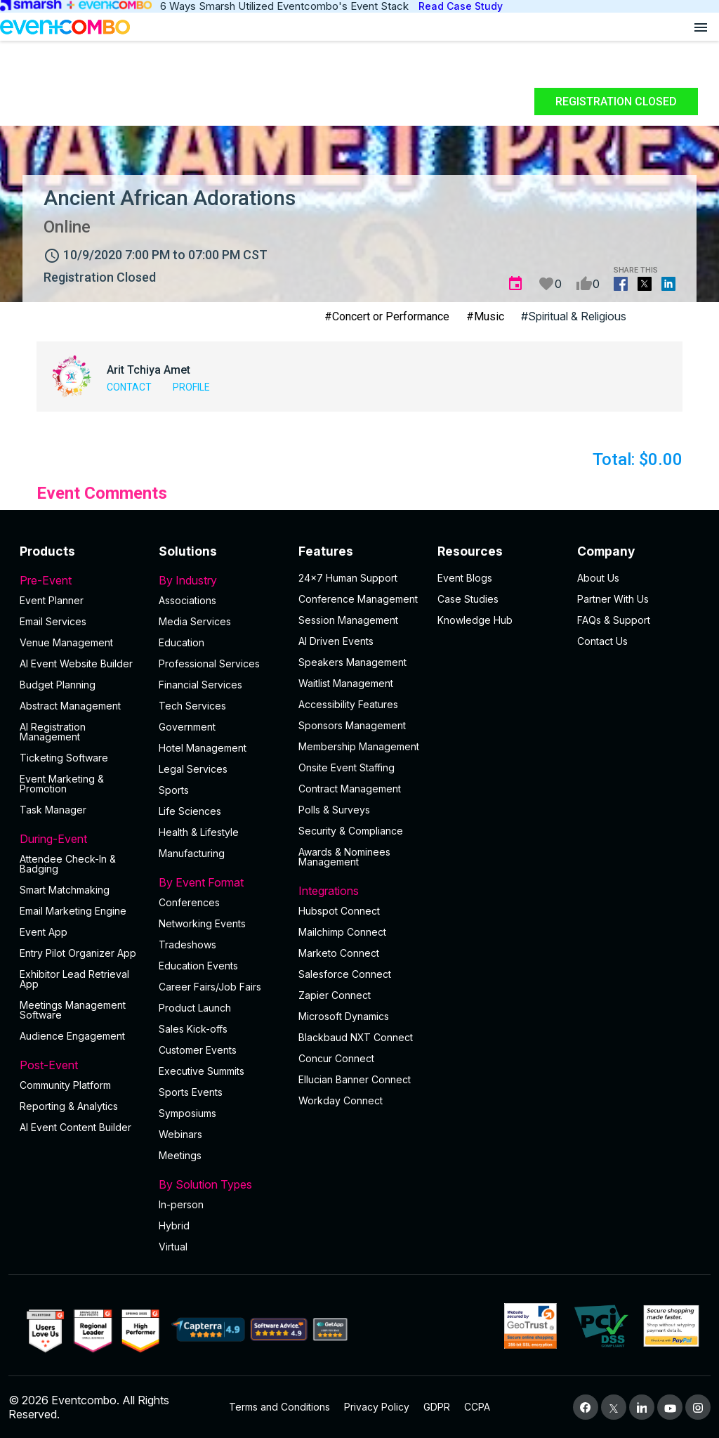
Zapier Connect (334, 995)
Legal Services (193, 769)
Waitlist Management (345, 683)
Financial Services (200, 685)
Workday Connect (340, 1100)
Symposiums (187, 1113)
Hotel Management (202, 748)
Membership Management (358, 746)
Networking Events (202, 923)
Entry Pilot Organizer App (78, 953)
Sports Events (191, 1092)
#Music (485, 316)
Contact (129, 387)
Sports (174, 790)
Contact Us (602, 641)
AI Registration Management (53, 732)
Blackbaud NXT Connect (355, 1037)
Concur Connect (336, 1058)
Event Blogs (464, 578)
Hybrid (174, 1225)
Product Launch (195, 1008)
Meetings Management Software (73, 1010)
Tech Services (192, 706)
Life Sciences (190, 811)
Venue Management (66, 642)
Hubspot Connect (339, 911)
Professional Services (209, 663)
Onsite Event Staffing (346, 767)
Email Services (53, 621)
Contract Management (349, 789)
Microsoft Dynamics (343, 1016)
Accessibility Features (348, 704)
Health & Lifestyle (199, 832)
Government (187, 727)
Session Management (348, 620)
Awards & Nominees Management (344, 857)
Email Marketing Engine (73, 911)
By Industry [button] (220, 580)
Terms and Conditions (279, 1407)
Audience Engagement (72, 1036)
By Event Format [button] (220, 882)
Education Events (198, 966)
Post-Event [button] (81, 1065)
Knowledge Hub (475, 620)
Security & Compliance (350, 831)
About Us (598, 578)
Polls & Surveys (334, 810)
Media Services (195, 621)
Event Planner (52, 600)
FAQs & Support (613, 620)
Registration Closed (616, 101)
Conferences (189, 902)
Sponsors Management (352, 725)
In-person (181, 1204)
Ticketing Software (64, 758)
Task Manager (53, 810)
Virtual (173, 1247)
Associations (187, 600)
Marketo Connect (338, 953)
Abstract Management (70, 706)
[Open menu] (701, 27)
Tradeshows (187, 944)
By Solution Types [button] (220, 1184)
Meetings (180, 1155)
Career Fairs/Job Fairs (210, 987)
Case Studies (468, 599)
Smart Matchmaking (65, 890)
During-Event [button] (81, 839)
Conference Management (358, 599)
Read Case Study (460, 6)
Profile (191, 387)
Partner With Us (613, 599)
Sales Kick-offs (193, 1029)
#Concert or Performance (386, 316)
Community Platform (65, 1085)
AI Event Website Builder (76, 663)
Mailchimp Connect (342, 932)
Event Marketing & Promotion (62, 784)
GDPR (436, 1407)
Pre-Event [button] (81, 580)
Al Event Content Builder (75, 1127)
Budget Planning (57, 685)
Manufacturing (192, 853)
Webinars (180, 1134)
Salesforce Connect (344, 974)
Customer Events (198, 1050)
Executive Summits (201, 1071)
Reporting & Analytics (69, 1106)
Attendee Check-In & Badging (68, 864)
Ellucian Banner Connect (354, 1079)
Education (181, 642)
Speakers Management (352, 662)
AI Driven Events (336, 641)
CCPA (477, 1407)
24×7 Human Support (347, 578)
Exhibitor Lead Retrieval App (74, 979)
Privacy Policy (376, 1407)
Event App (43, 932)
